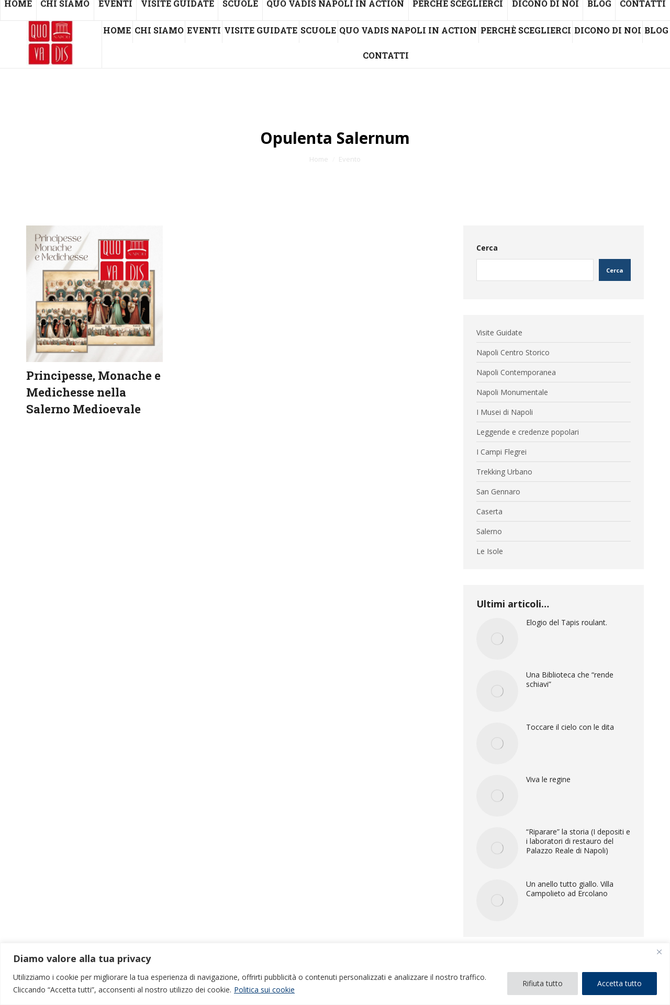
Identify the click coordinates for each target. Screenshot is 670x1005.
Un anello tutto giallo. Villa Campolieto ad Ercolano (569, 888)
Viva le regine (548, 779)
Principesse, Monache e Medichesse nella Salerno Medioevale (93, 392)
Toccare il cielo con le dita (570, 727)
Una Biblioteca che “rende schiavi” (569, 679)
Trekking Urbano (504, 472)
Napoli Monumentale (512, 392)
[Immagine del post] (497, 639)
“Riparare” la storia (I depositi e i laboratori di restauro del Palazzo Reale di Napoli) (578, 841)
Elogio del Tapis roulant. (566, 622)
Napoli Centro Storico (513, 352)
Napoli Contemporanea (516, 372)
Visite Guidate (499, 332)
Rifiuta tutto (542, 983)
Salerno (489, 531)
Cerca (487, 248)
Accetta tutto (619, 983)
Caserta (489, 511)
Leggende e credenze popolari (527, 432)
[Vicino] (659, 951)
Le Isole (489, 551)
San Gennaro (498, 491)
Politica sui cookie (264, 990)
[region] (335, 974)
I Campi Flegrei (501, 452)
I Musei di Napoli (504, 412)
